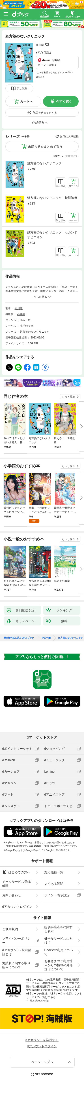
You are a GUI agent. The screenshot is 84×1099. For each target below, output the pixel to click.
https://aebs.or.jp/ (39, 1000)
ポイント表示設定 (56, 895)
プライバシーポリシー (16, 940)
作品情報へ (40, 122)
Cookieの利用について (58, 952)
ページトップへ (42, 1062)
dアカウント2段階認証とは (16, 952)
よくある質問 (53, 883)
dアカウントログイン (17, 906)
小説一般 (25, 320)
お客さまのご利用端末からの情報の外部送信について (58, 965)
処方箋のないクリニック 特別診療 (52, 198)
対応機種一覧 (53, 872)
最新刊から (72, 156)
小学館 (21, 314)
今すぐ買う (64, 101)
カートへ (26, 101)
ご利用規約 (10, 929)
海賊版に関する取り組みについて (16, 965)
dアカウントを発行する (42, 1040)
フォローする (47, 44)
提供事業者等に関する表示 (58, 929)
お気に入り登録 (69, 136)
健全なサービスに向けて (58, 940)
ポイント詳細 (46, 65)
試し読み (22, 88)
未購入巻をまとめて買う (45, 146)
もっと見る (68, 396)
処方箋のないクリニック (44, 163)
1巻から (58, 156)
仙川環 (40, 45)
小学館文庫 (26, 325)
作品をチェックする (45, 112)
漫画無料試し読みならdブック (19, 638)
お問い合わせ (11, 895)
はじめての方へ (16, 872)
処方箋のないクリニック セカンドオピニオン (52, 235)
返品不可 (40, 77)
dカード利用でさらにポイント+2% (53, 72)
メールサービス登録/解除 (16, 884)
